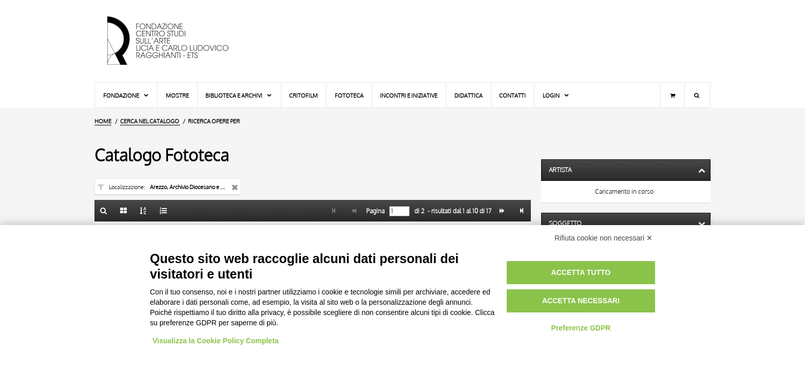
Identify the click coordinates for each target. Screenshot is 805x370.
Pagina (375, 211)
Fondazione (126, 95)
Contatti (512, 95)
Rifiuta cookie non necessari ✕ (603, 238)
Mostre (177, 95)
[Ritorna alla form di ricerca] (103, 210)
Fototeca (349, 95)
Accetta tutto (581, 272)
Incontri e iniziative (408, 95)
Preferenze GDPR (580, 328)
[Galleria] (123, 210)
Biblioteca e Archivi (239, 95)
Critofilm (303, 95)
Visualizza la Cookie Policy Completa (215, 341)
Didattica (468, 95)
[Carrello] (672, 95)
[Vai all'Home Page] (176, 41)
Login (556, 95)
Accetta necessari (581, 301)
